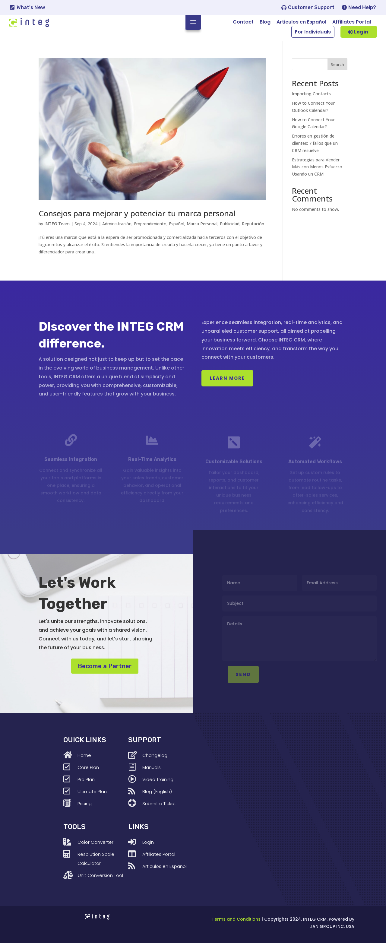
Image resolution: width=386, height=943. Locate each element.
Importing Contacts (311, 94)
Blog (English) (157, 791)
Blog (265, 21)
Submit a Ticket (159, 803)
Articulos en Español (301, 21)
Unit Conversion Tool (100, 875)
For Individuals (313, 31)
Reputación (253, 224)
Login (361, 31)
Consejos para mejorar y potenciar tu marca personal (137, 213)
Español (176, 224)
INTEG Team (57, 224)
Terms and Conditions (236, 919)
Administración (116, 224)
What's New (31, 7)
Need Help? (362, 7)
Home (84, 755)
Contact (243, 21)
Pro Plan (86, 779)
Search (337, 64)
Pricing (85, 803)
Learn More (227, 378)
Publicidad (229, 224)
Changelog (154, 755)
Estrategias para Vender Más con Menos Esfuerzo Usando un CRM (317, 167)
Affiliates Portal (351, 21)
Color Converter (95, 842)
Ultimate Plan (92, 791)
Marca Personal (202, 224)
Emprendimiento (150, 224)
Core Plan (88, 767)
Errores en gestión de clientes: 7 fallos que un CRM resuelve (315, 143)
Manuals (151, 767)
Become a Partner (105, 666)
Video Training (157, 779)
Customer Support (311, 7)
